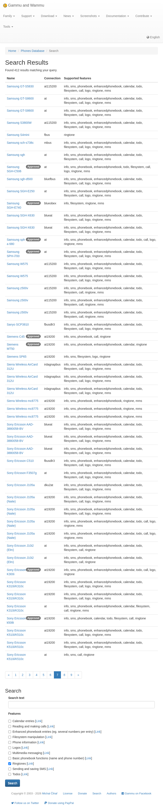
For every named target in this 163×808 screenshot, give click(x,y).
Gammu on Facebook (136, 793)
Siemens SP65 (17, 356)
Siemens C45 (16, 336)
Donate (82, 793)
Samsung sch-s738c (20, 142)
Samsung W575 (17, 264)
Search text (16, 698)
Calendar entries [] (25, 721)
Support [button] (28, 16)
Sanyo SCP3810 (18, 324)
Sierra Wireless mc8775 (22, 401)
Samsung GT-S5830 (20, 86)
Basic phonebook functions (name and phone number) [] (50, 758)
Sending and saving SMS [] (31, 769)
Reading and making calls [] (31, 726)
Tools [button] (8, 26)
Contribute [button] (143, 16)
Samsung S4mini (18, 135)
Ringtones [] (21, 763)
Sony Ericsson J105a (21, 485)
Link (39, 721)
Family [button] (9, 16)
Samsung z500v (17, 288)
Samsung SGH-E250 (21, 191)
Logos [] (18, 747)
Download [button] (49, 16)
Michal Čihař (49, 793)
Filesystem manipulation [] (30, 737)
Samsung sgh (16, 154)
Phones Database (32, 51)
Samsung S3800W (19, 122)
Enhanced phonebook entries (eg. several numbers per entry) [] (54, 731)
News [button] (68, 16)
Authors (111, 793)
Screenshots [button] (90, 16)
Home (12, 51)
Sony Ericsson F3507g (22, 473)
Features (14, 713)
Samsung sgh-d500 (19, 179)
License (68, 793)
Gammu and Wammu (23, 5)
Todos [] (18, 774)
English (153, 37)
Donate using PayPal (59, 803)
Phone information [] (26, 742)
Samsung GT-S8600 (20, 98)
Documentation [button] (117, 16)
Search (96, 793)
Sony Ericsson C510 (20, 460)
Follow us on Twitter (25, 803)
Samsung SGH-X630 (21, 215)
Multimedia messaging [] (29, 753)
